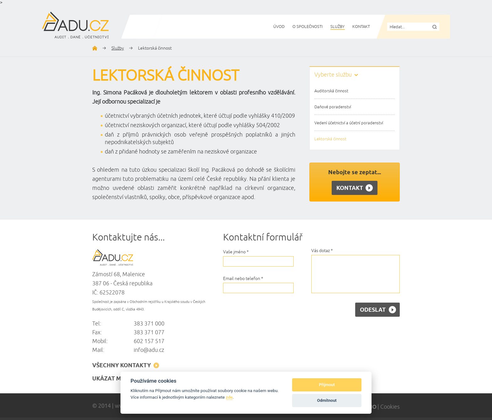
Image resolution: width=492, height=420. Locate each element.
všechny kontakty (125, 365)
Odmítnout (327, 400)
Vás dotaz (322, 250)
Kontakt (354, 188)
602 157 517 (149, 341)
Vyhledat (434, 27)
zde (229, 397)
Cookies (390, 406)
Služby (117, 48)
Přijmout (326, 384)
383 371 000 (149, 323)
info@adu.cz (149, 350)
